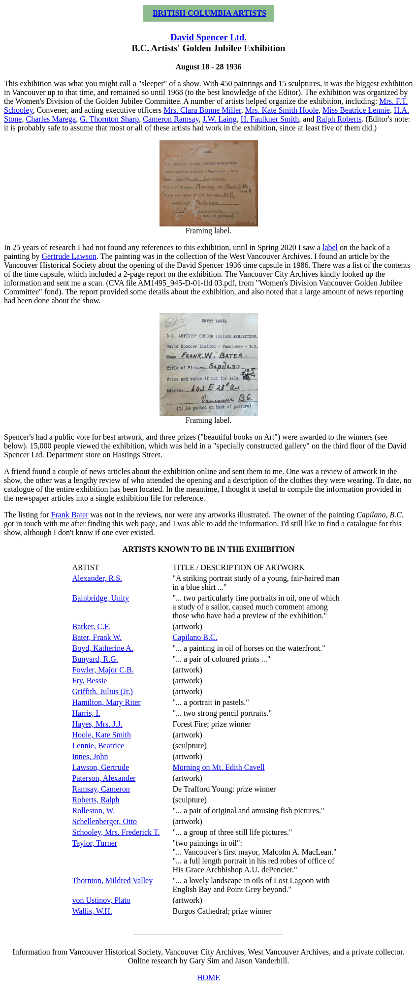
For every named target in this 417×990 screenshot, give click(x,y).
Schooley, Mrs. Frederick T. (116, 832)
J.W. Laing (219, 119)
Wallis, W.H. (92, 911)
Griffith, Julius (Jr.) (102, 691)
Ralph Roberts (338, 119)
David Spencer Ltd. (208, 37)
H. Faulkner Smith (270, 119)
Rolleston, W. (93, 810)
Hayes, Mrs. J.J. (97, 724)
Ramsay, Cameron (101, 789)
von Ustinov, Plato (101, 900)
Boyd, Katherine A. (102, 648)
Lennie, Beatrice (98, 745)
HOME (208, 977)
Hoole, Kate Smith (101, 735)
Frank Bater (70, 515)
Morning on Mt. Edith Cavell (219, 767)
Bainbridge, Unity (100, 598)
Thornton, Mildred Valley (112, 880)
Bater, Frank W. (97, 637)
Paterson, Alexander (104, 778)
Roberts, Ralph (96, 800)
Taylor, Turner (95, 843)
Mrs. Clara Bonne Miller (202, 110)
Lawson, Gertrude (100, 767)
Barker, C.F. (91, 626)
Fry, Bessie (89, 680)
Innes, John (90, 756)
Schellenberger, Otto (104, 821)
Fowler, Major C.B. (103, 670)
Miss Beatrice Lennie (356, 110)
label (330, 247)
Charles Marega (51, 119)
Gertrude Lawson (68, 256)
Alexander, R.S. (97, 578)
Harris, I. (86, 713)
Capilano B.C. (195, 637)
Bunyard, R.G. (95, 659)
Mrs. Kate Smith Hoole (282, 110)
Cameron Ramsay (170, 119)
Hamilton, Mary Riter (106, 702)
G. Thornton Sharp (109, 119)
